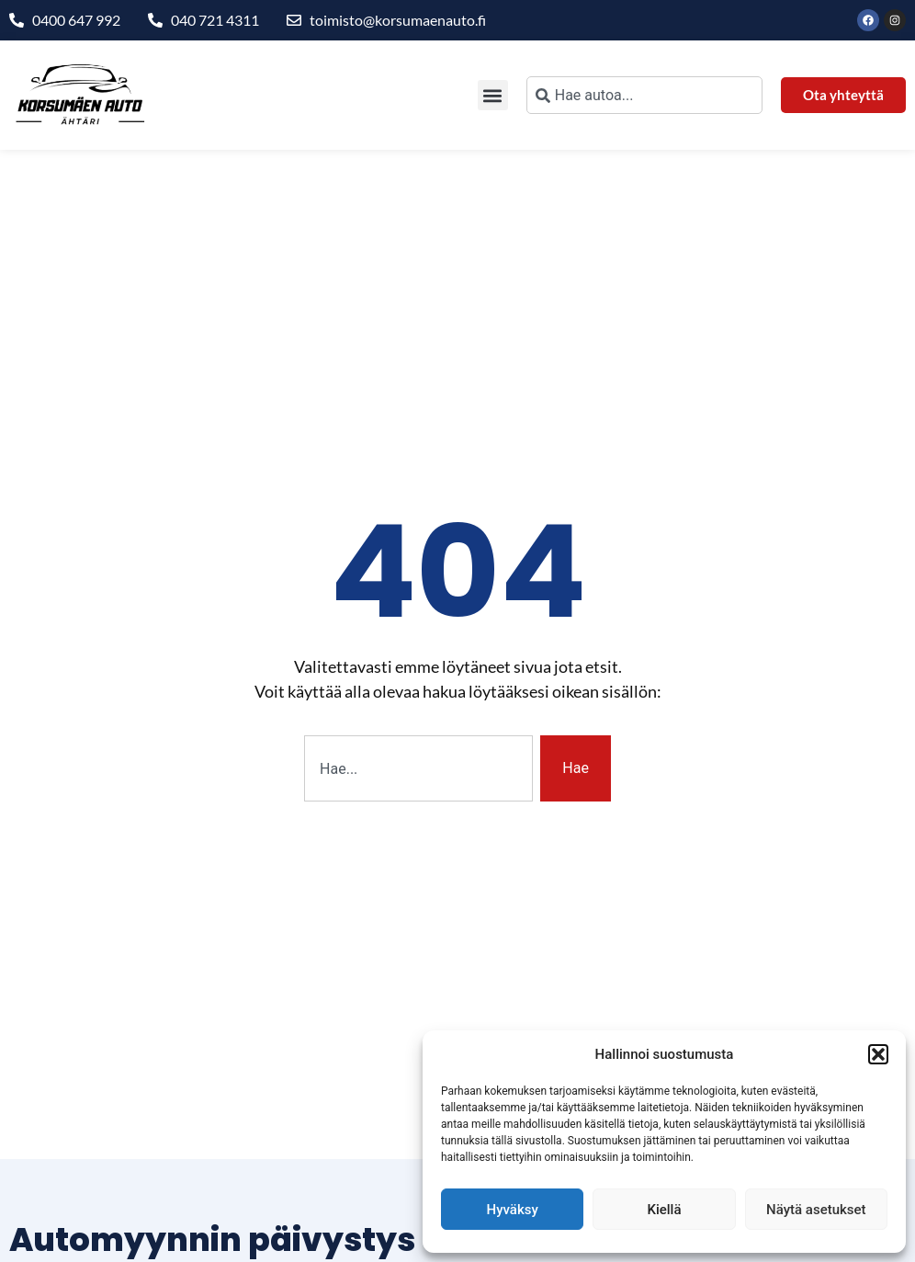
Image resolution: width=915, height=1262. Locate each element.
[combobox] (644, 95)
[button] (878, 1054)
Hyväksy (512, 1209)
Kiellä (664, 1209)
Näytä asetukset (816, 1209)
